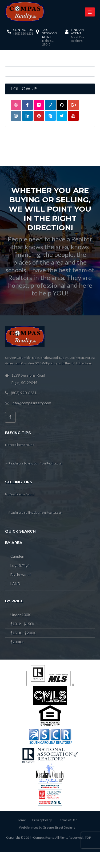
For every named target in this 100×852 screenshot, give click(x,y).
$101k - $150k (22, 623)
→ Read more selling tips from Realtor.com (33, 512)
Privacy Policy (42, 820)
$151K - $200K (23, 633)
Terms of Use (67, 820)
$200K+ (17, 642)
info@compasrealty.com (31, 403)
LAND (15, 583)
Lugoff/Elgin (20, 565)
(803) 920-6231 (23, 33)
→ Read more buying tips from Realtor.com (33, 463)
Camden (17, 556)
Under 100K (20, 614)
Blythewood (20, 574)
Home (21, 820)
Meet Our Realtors (78, 38)
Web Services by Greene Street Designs (47, 827)
